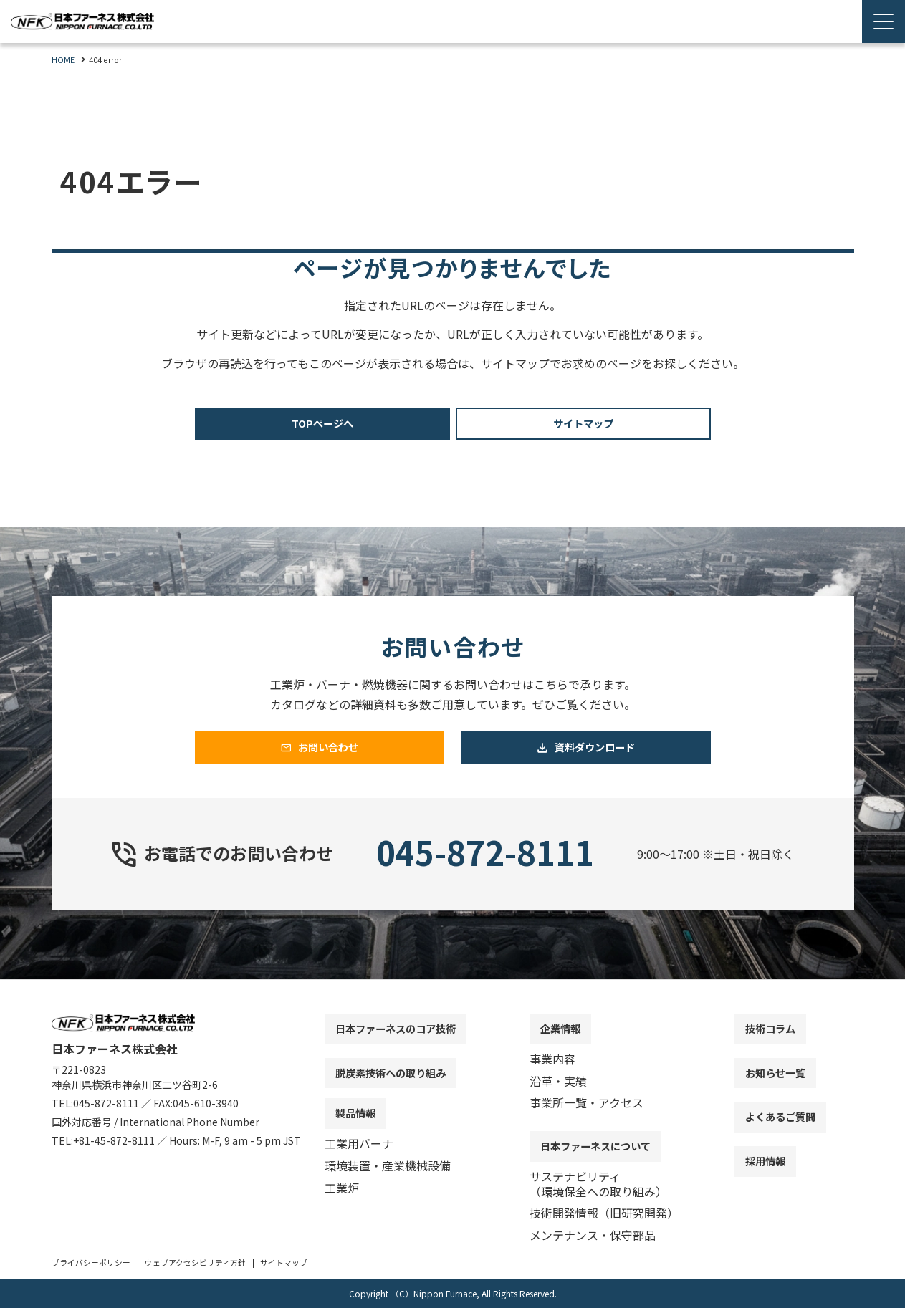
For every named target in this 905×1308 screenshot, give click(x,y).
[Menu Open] (883, 21)
